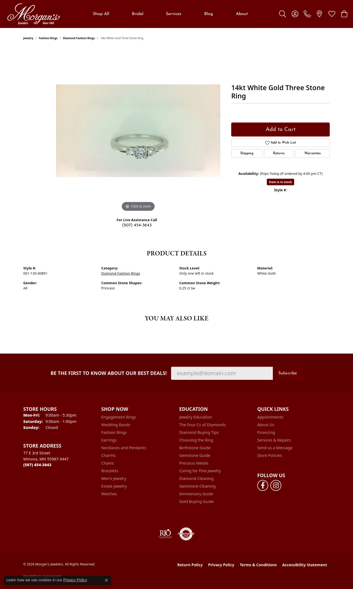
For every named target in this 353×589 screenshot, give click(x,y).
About (242, 14)
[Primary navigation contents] (170, 14)
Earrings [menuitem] (109, 440)
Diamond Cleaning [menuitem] (196, 478)
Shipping (246, 153)
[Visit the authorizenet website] (186, 534)
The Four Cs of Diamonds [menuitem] (202, 424)
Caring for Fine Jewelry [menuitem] (200, 470)
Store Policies (269, 455)
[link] (307, 13)
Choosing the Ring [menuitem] (196, 440)
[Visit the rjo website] (165, 534)
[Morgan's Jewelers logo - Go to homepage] (33, 14)
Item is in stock (280, 182)
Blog (208, 14)
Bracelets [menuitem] (109, 470)
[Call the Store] (37, 464)
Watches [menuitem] (109, 493)
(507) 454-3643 (137, 225)
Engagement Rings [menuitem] (118, 417)
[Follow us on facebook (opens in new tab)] (262, 485)
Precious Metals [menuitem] (193, 463)
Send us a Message (275, 447)
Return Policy (190, 564)
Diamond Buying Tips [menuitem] (199, 432)
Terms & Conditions (258, 564)
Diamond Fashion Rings (79, 38)
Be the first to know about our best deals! (109, 373)
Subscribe (287, 373)
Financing (266, 432)
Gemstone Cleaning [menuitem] (197, 486)
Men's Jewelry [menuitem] (113, 478)
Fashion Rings (48, 38)
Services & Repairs (274, 440)
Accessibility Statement (304, 564)
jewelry (28, 38)
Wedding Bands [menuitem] (115, 424)
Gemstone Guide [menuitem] (194, 455)
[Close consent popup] (106, 580)
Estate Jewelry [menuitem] (114, 486)
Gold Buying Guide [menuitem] (196, 501)
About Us (265, 424)
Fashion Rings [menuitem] (114, 432)
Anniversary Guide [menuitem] (196, 493)
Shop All (101, 14)
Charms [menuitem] (108, 455)
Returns (279, 153)
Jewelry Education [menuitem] (195, 417)
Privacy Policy (221, 564)
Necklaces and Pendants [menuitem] (123, 447)
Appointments (270, 417)
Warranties (312, 153)
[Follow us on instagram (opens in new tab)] (275, 485)
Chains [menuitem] (107, 463)
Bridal (137, 14)
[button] (282, 13)
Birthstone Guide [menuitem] (195, 447)
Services (173, 14)
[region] (138, 131)
